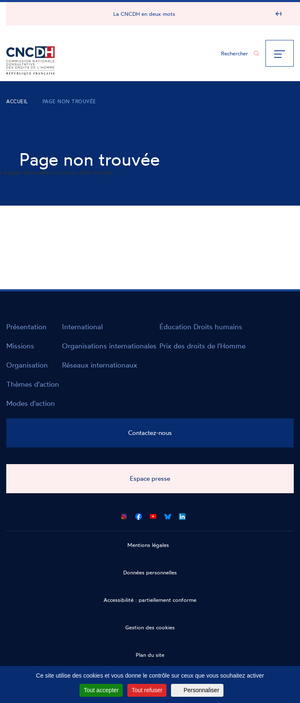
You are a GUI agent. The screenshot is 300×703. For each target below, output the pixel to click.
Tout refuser (146, 690)
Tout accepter (101, 690)
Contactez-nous (150, 433)
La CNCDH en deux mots (144, 13)
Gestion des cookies (150, 627)
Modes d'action (30, 403)
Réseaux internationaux (99, 364)
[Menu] (279, 53)
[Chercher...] (236, 53)
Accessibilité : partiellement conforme (150, 599)
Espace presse (150, 478)
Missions (20, 345)
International (82, 326)
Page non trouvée (69, 101)
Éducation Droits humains (200, 326)
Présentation (26, 326)
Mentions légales (148, 545)
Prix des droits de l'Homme (202, 345)
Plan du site (150, 654)
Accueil (17, 101)
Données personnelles (150, 572)
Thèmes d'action (32, 384)
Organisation (27, 364)
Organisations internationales (109, 345)
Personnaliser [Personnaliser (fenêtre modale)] (201, 690)
